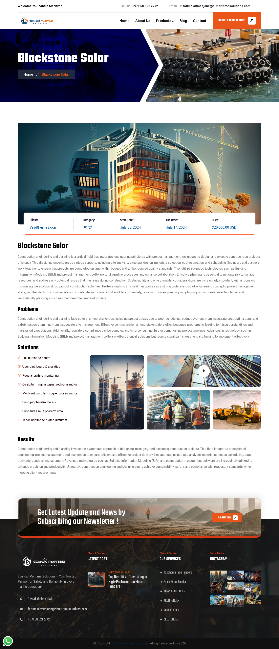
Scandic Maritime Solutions (130, 643)
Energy (87, 227)
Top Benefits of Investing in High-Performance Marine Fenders (127, 582)
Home (31, 74)
